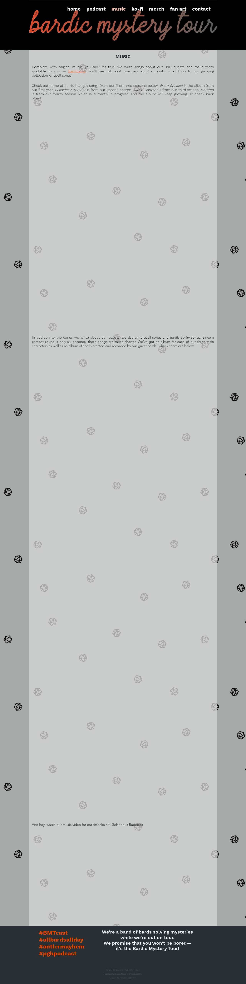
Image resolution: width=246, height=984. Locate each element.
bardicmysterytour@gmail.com (123, 973)
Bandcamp (77, 71)
